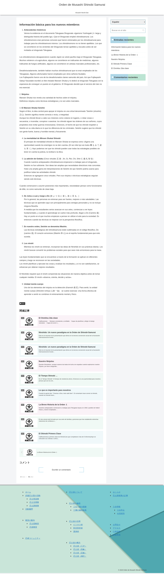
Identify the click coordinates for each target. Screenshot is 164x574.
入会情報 (116, 508)
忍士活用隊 (34, 503)
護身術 (76, 532)
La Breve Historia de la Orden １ (124, 55)
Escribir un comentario (61, 471)
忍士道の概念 (74, 544)
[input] (128, 30)
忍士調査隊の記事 (120, 496)
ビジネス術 (78, 526)
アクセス (116, 529)
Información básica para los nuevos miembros (126, 48)
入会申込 (121, 511)
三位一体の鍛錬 (79, 508)
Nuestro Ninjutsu (118, 59)
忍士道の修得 (74, 504)
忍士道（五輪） (79, 554)
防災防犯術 (78, 529)
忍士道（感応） (79, 557)
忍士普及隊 (34, 500)
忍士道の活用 (74, 522)
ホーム (28, 493)
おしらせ (116, 493)
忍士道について (75, 493)
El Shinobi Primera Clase (121, 64)
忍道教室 (33, 528)
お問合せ (116, 526)
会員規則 (121, 514)
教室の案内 (30, 521)
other (22, 303)
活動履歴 (29, 510)
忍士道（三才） (79, 547)
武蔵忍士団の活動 (32, 496)
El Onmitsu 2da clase (120, 68)
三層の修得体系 (79, 511)
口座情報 (116, 532)
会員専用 (116, 536)
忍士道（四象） (79, 550)
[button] (143, 30)
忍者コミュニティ (32, 539)
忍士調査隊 (34, 507)
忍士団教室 (34, 525)
